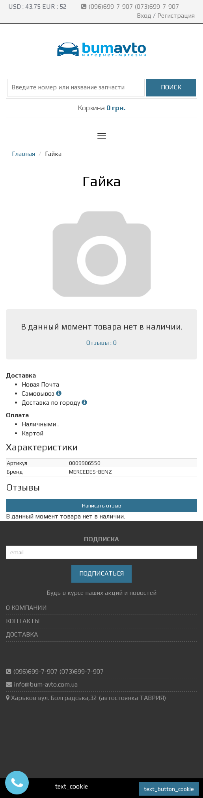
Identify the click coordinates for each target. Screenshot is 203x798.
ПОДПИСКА (101, 539)
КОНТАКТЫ (22, 621)
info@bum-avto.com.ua (46, 684)
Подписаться (101, 573)
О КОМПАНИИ (26, 607)
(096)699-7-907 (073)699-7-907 (131, 6)
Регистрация (176, 15)
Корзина (102, 108)
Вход (144, 15)
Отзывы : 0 (101, 342)
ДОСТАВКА (22, 634)
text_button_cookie (169, 789)
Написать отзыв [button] (101, 505)
